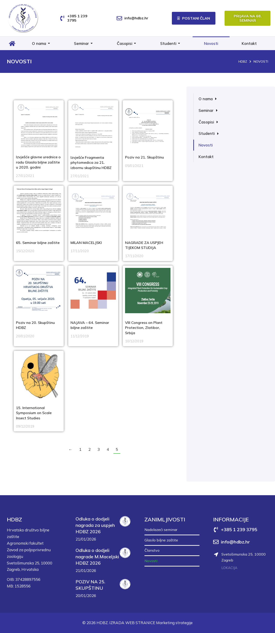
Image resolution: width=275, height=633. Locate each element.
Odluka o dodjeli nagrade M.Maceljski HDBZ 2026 (97, 556)
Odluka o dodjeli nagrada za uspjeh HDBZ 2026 (95, 525)
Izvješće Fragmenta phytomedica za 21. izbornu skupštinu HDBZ (91, 162)
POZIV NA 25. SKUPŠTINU (90, 585)
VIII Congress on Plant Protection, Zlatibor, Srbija (143, 327)
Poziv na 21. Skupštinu (144, 157)
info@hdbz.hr (136, 18)
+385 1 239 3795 (77, 18)
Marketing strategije (174, 622)
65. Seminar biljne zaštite (38, 242)
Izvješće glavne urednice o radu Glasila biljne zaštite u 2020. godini (38, 162)
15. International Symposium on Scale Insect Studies (34, 412)
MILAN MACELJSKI (86, 242)
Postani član (193, 18)
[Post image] (38, 125)
